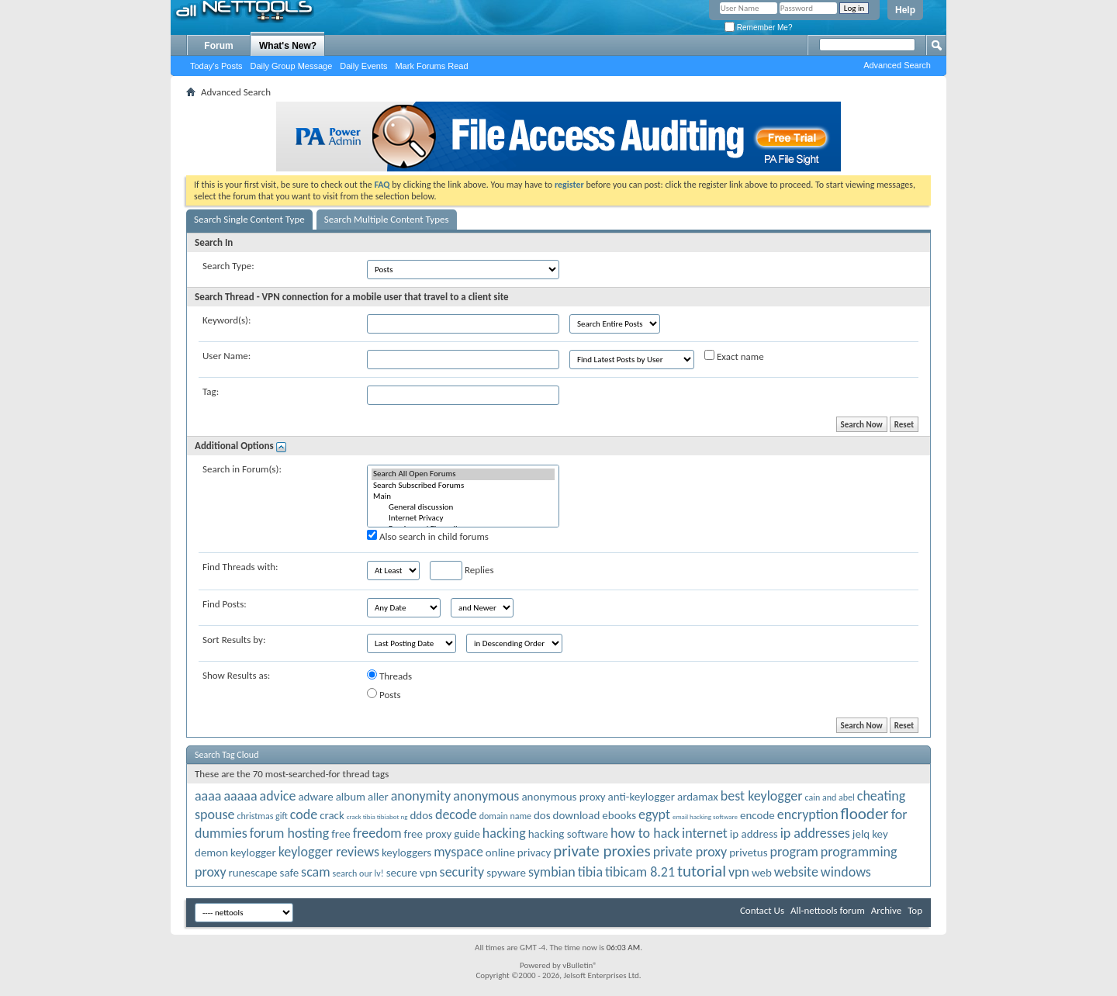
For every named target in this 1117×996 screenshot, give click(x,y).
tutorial (701, 871)
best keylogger (762, 795)
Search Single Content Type (249, 219)
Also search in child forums (428, 536)
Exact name (734, 356)
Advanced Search (897, 65)
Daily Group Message (292, 66)
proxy (211, 871)
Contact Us (762, 910)
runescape (252, 873)
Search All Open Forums (463, 474)
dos (542, 815)
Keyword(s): (226, 320)
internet (705, 833)
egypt (654, 814)
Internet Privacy (463, 518)
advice (278, 795)
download (576, 815)
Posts (384, 694)
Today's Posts (216, 66)
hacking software (568, 834)
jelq (861, 834)
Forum (218, 45)
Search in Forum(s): (242, 469)
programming (859, 851)
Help (905, 10)
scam (315, 871)
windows (846, 871)
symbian (552, 871)
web (762, 873)
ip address (754, 834)
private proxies (601, 851)
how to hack (645, 833)
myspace (458, 851)
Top (915, 910)
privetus (748, 852)
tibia (590, 871)
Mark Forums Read (431, 66)
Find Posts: (224, 604)
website (796, 871)
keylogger (253, 852)
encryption (808, 814)
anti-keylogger (642, 797)
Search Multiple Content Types (386, 219)
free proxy (428, 834)
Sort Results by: (233, 639)
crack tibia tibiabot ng (377, 816)
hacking (504, 833)
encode (757, 815)
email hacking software (705, 816)
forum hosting (290, 833)
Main (463, 496)
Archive (886, 910)
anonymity (421, 795)
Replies (462, 570)
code (303, 814)
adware (315, 797)
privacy (534, 852)
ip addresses (815, 833)
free (341, 834)
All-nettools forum (827, 910)
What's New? (287, 45)
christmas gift (262, 816)
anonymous (486, 795)
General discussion (463, 507)
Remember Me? (758, 27)
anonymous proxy (563, 797)
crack (332, 815)
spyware (506, 873)
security (462, 871)
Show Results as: (236, 675)
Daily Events (363, 66)
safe (289, 873)
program (794, 851)
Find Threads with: (240, 566)
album (350, 797)
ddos (421, 815)
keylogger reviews (328, 851)
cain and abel (830, 797)
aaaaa (240, 795)
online (500, 852)
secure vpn (411, 873)
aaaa (208, 795)
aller (378, 797)
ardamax (697, 797)
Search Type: (228, 265)
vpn (738, 871)
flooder (865, 814)
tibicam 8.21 (640, 871)
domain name (505, 816)
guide (467, 834)
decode (456, 814)
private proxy (690, 851)
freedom (377, 833)
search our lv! (358, 873)
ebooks (619, 815)
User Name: (226, 355)
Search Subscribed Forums (463, 485)
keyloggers (406, 852)
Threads (389, 675)
